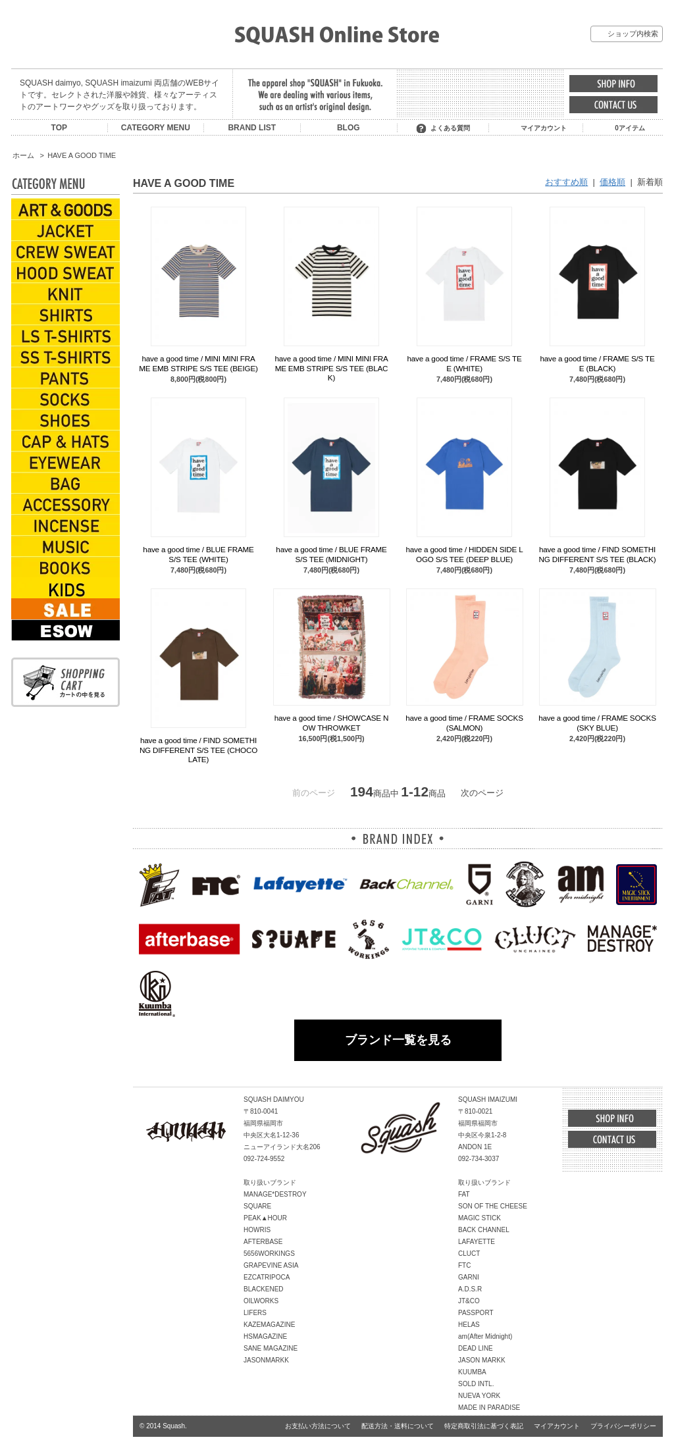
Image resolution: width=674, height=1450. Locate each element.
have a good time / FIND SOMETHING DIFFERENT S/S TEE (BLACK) (597, 554)
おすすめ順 (566, 182)
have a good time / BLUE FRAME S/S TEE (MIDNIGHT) (331, 554)
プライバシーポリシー (623, 1426)
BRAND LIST (252, 127)
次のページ (482, 793)
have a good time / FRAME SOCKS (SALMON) (464, 722)
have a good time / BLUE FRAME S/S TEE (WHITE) (198, 554)
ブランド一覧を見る (398, 1040)
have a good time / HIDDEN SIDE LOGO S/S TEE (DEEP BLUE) (464, 554)
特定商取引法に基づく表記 (483, 1426)
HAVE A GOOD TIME (81, 155)
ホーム (23, 155)
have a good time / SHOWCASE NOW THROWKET (331, 722)
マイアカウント (544, 128)
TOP (59, 127)
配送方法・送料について (397, 1426)
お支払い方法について (318, 1426)
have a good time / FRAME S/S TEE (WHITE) (464, 363)
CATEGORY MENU (155, 127)
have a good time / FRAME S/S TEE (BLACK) (597, 363)
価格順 (612, 182)
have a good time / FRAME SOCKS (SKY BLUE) (597, 722)
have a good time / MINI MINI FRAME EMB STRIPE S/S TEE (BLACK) (331, 368)
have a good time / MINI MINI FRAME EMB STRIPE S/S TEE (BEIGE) (198, 363)
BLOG (348, 127)
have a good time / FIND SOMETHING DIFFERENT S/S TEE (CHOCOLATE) (198, 750)
